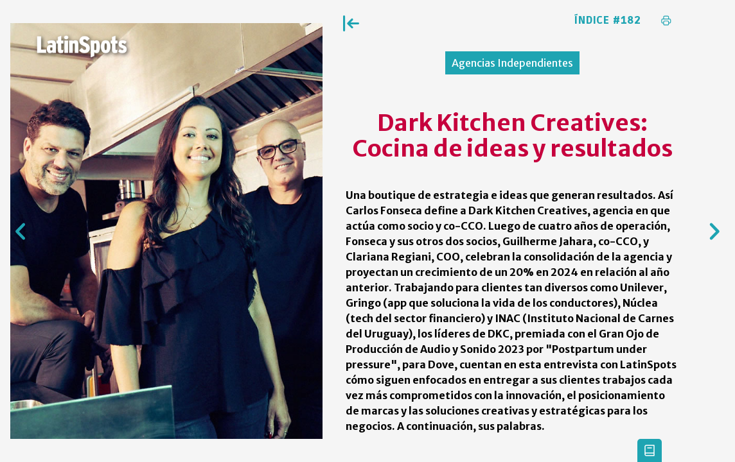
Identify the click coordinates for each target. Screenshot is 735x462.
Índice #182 (607, 20)
